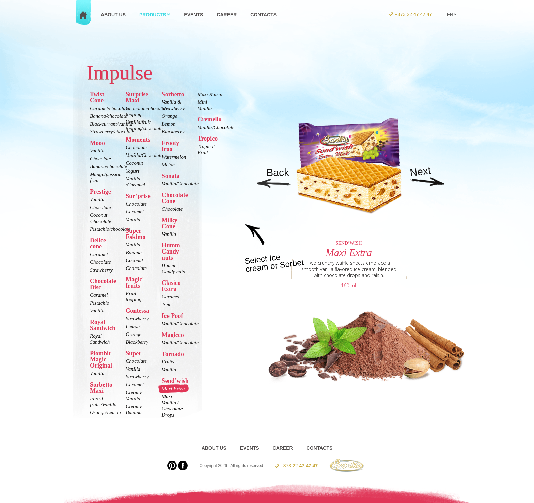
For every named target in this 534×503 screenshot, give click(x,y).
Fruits (168, 361)
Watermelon (174, 157)
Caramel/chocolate (102, 108)
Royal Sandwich (100, 339)
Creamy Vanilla (134, 395)
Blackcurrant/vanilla (102, 124)
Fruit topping (133, 296)
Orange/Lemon (102, 412)
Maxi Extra (173, 388)
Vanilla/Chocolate (138, 155)
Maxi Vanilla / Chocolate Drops (172, 406)
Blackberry (137, 342)
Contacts (263, 14)
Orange (133, 334)
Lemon (133, 326)
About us (113, 14)
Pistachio (99, 303)
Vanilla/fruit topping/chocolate (138, 125)
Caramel (99, 254)
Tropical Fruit (206, 149)
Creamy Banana (134, 409)
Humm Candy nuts (173, 268)
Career (227, 14)
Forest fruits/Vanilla (102, 401)
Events (193, 14)
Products (155, 14)
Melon (168, 164)
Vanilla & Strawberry (173, 105)
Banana (134, 252)
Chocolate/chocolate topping (138, 111)
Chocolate (100, 158)
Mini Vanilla (205, 105)
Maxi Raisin (210, 94)
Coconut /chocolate (100, 218)
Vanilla (97, 150)
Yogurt (132, 171)
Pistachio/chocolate (102, 229)
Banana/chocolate (102, 116)
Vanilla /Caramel (135, 182)
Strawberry (101, 270)
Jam (166, 304)
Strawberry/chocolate (102, 131)
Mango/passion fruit (102, 177)
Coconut (134, 163)
